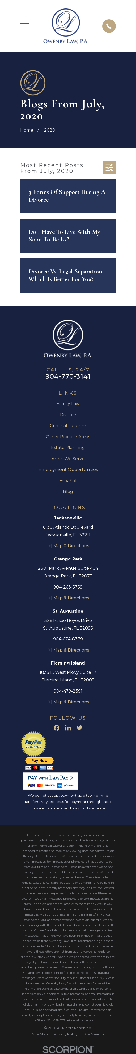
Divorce (68, 414)
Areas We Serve (68, 458)
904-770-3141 (68, 376)
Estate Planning (68, 447)
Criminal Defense (68, 425)
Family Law (68, 403)
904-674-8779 (68, 639)
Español (68, 480)
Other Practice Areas (68, 436)
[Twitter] (79, 728)
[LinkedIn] (68, 728)
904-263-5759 (68, 587)
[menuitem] (40, 1034)
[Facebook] (57, 728)
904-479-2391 (68, 691)
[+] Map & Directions (68, 545)
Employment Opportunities (68, 469)
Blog (68, 491)
